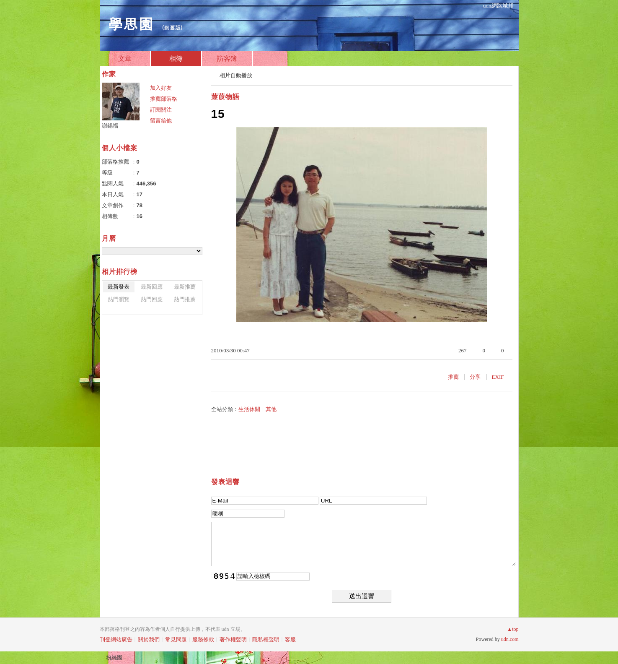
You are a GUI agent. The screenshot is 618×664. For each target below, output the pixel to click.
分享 (475, 377)
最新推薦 (185, 287)
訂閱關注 (161, 110)
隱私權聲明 (265, 639)
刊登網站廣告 (116, 639)
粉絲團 (114, 657)
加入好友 (161, 88)
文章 (125, 58)
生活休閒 (249, 409)
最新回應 (152, 287)
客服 (290, 639)
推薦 (453, 377)
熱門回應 (152, 299)
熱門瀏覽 (118, 299)
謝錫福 (110, 125)
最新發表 (118, 287)
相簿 (176, 58)
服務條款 (203, 639)
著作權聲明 (233, 639)
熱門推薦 (185, 299)
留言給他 (161, 120)
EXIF (498, 377)
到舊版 (172, 27)
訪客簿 (227, 58)
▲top (512, 629)
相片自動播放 (236, 75)
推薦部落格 (163, 99)
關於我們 (149, 639)
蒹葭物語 (225, 96)
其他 (271, 409)
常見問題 (176, 639)
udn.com (510, 639)
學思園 (130, 23)
